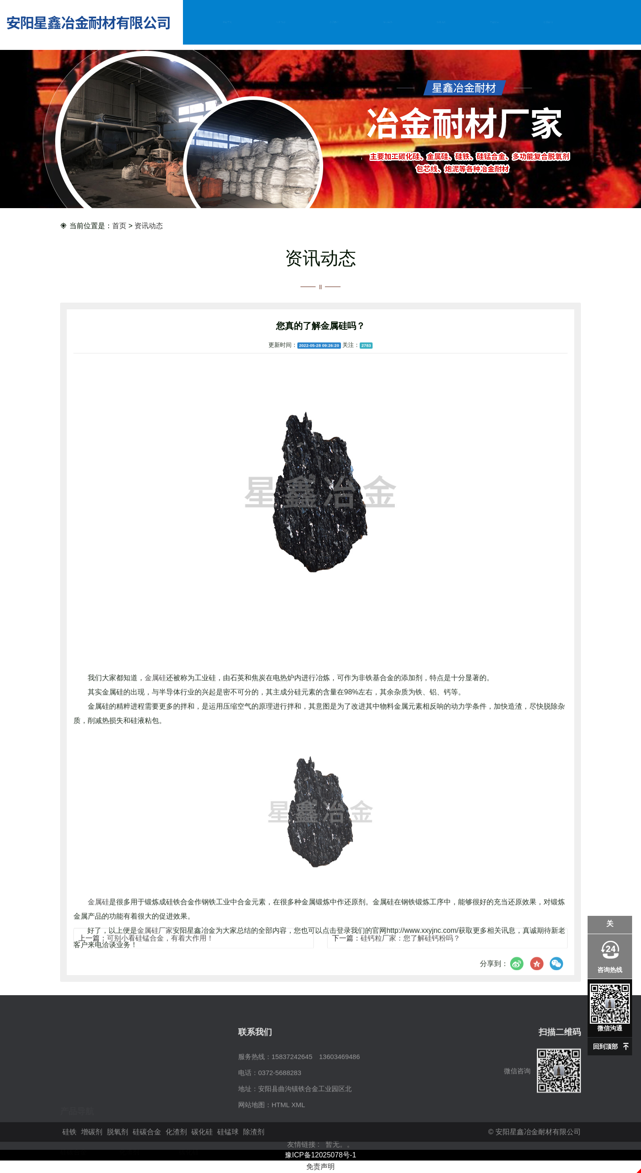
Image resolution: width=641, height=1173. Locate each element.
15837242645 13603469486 (316, 1093)
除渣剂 (129, 1125)
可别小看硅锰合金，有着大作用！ (160, 946)
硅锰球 (70, 1125)
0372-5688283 (279, 1109)
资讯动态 (441, 22)
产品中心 (334, 22)
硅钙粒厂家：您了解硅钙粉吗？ (410, 946)
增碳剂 (129, 1093)
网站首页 (227, 22)
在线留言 (494, 22)
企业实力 (388, 22)
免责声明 (320, 1166)
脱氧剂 (189, 1093)
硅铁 (66, 1093)
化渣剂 (129, 1109)
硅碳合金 (73, 1109)
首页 (119, 226)
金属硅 (155, 790)
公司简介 (281, 22)
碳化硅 (189, 1109)
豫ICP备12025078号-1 (320, 1155)
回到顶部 (605, 1046)
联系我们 (548, 22)
